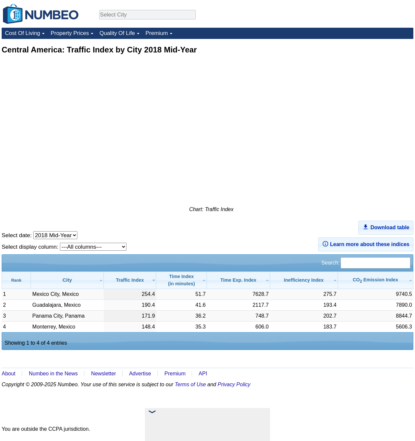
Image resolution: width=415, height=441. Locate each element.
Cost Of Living (22, 33)
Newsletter (103, 373)
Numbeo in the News (53, 373)
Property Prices (70, 33)
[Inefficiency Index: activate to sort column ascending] (304, 280)
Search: (365, 263)
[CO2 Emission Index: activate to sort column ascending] (375, 280)
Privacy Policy (234, 384)
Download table (385, 227)
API (203, 373)
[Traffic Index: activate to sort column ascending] (130, 280)
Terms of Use (190, 384)
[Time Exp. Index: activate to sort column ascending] (238, 280)
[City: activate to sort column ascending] (67, 280)
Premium (157, 33)
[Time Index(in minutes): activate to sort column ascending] (181, 280)
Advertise (140, 373)
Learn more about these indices (365, 243)
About (8, 373)
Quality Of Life (117, 33)
